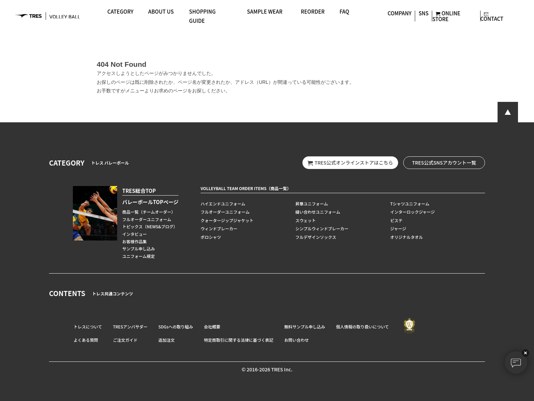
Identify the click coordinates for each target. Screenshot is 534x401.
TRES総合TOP (139, 190)
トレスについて (88, 326)
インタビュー (134, 234)
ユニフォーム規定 (138, 256)
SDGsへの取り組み (175, 326)
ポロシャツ (211, 237)
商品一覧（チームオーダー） (148, 212)
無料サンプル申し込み (304, 326)
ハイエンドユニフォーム (223, 203)
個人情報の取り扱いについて (362, 326)
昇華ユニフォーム (311, 203)
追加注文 (166, 340)
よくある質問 (86, 340)
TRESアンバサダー (130, 326)
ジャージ (398, 228)
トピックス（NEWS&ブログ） (149, 226)
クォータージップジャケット (227, 220)
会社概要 (212, 326)
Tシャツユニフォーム (409, 203)
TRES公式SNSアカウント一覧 (444, 162)
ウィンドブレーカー (219, 228)
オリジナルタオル (406, 237)
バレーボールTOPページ (150, 201)
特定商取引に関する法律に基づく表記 (238, 340)
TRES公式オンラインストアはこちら (350, 162)
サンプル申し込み (138, 248)
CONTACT (492, 16)
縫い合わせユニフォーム (317, 212)
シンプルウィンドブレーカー (321, 228)
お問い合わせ (296, 340)
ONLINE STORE (446, 16)
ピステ (396, 220)
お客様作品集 (134, 241)
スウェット (305, 220)
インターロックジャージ (412, 212)
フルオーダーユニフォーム (146, 219)
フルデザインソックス (315, 237)
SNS (423, 13)
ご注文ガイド (125, 340)
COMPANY (399, 13)
